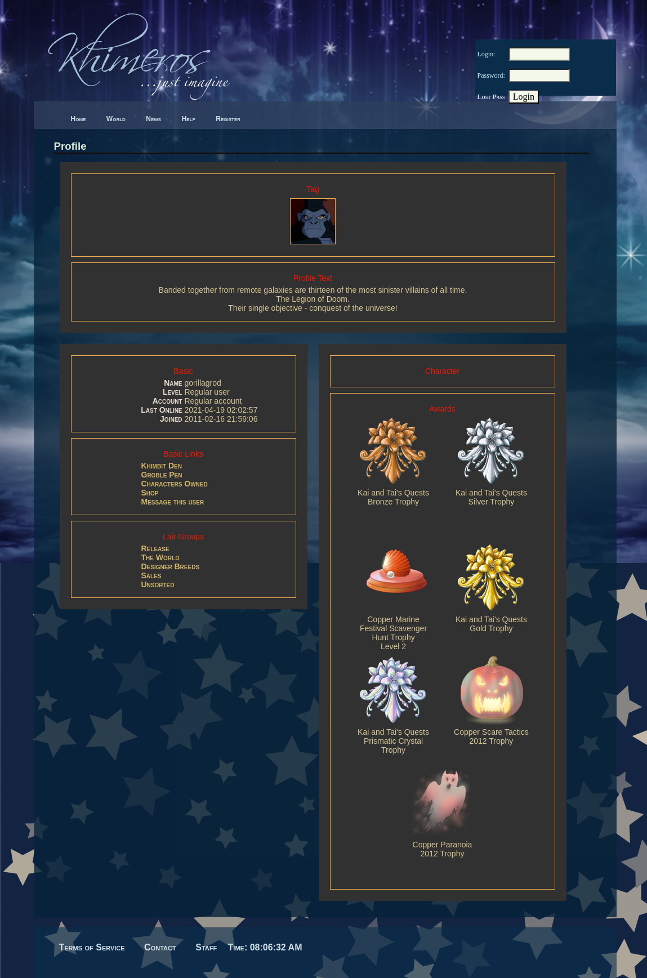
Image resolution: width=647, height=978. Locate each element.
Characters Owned (174, 483)
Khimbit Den (161, 465)
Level (172, 391)
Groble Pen (161, 474)
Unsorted (158, 584)
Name (173, 382)
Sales (151, 575)
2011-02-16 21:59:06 (220, 418)
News (153, 119)
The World (160, 557)
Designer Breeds (170, 566)
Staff (206, 947)
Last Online (161, 409)
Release (155, 548)
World (116, 119)
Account (167, 400)
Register (228, 119)
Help (188, 119)
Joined (171, 418)
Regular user (206, 391)
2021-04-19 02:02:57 (220, 409)
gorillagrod (202, 382)
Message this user (172, 501)
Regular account (213, 400)
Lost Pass (491, 97)
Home (78, 119)
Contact (160, 947)
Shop (150, 492)
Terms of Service (92, 947)
